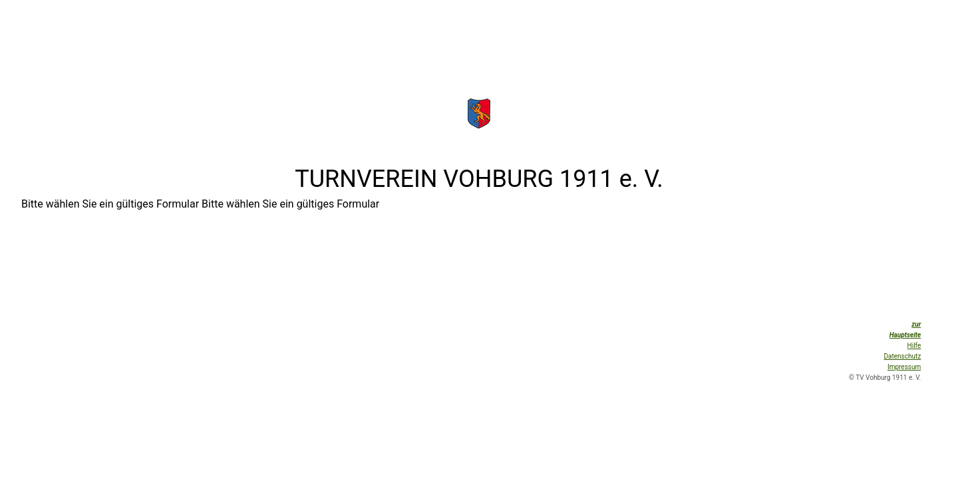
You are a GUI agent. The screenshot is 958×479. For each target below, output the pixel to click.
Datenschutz (902, 356)
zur (916, 324)
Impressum (904, 367)
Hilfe (914, 345)
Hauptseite (905, 335)
